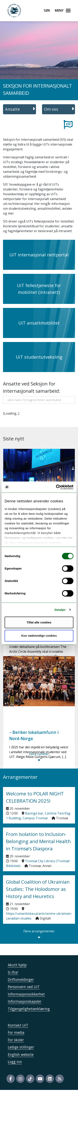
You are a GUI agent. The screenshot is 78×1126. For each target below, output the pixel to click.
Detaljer (60, 609)
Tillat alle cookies (39, 622)
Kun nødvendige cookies (39, 635)
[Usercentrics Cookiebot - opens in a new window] (56, 487)
